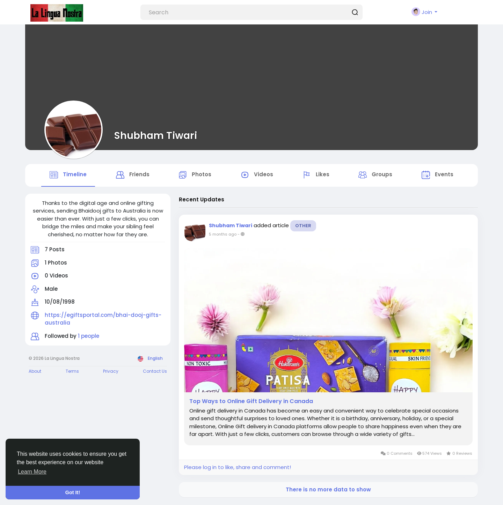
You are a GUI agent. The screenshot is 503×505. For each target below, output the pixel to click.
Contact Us (155, 372)
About (35, 372)
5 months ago (222, 234)
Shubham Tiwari (155, 135)
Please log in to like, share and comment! (237, 467)
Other (303, 226)
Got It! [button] (72, 492)
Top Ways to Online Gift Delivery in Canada (251, 402)
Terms (72, 372)
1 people (88, 336)
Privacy (110, 372)
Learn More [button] (32, 472)
